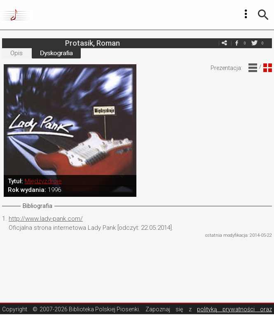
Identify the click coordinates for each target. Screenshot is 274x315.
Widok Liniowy (252, 67)
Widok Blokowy (267, 67)
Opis (16, 53)
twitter (254, 43)
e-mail (224, 43)
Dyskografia (56, 53)
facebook (236, 43)
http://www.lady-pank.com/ (46, 218)
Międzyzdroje (43, 181)
